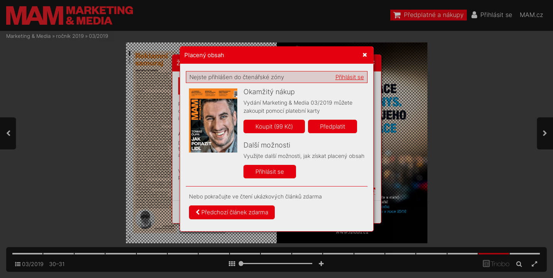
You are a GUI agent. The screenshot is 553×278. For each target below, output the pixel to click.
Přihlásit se (349, 77)
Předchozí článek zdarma (232, 212)
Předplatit (332, 126)
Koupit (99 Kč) (274, 126)
